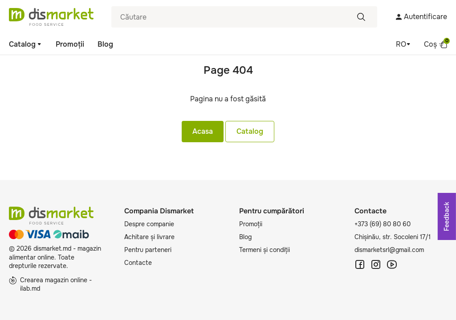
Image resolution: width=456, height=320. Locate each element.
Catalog (25, 44)
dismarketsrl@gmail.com (389, 250)
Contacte (138, 263)
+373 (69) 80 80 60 (382, 224)
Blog (105, 44)
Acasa (202, 131)
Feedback (447, 216)
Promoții (70, 44)
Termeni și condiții (264, 250)
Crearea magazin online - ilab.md (50, 284)
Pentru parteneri (147, 250)
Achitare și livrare (149, 237)
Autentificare (421, 16)
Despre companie (149, 224)
